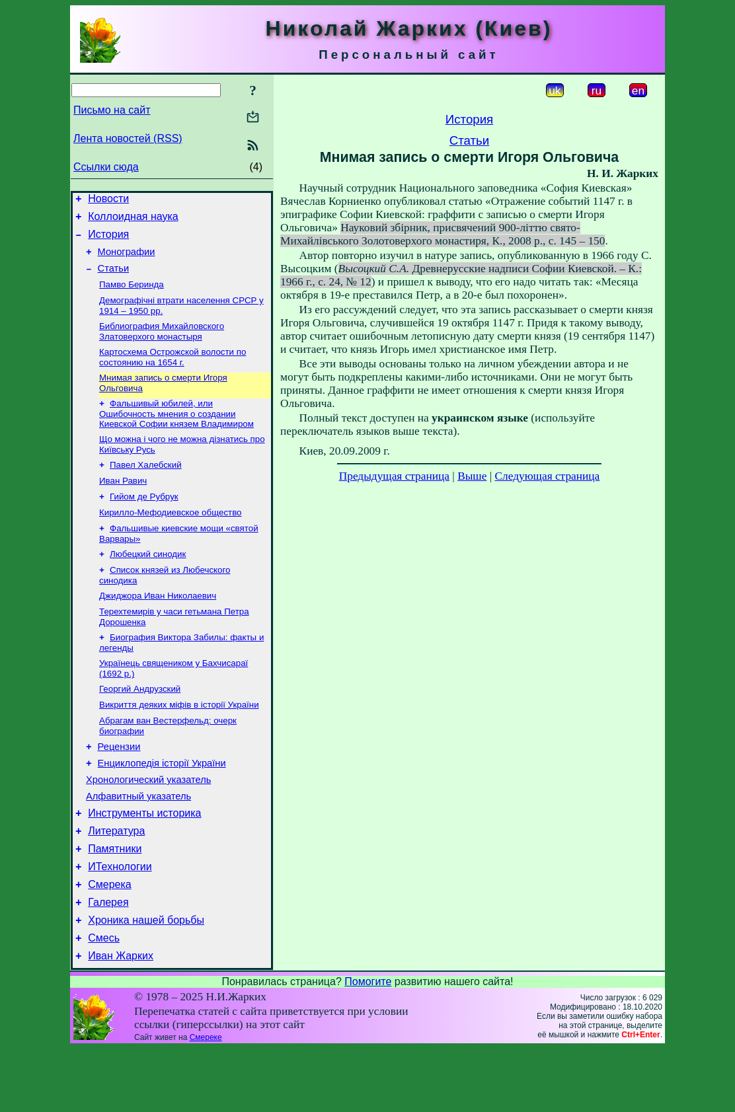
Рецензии (119, 786)
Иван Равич (123, 502)
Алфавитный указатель (138, 841)
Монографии (126, 259)
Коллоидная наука (133, 220)
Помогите (367, 1045)
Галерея (108, 959)
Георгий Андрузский (139, 724)
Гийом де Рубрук (144, 520)
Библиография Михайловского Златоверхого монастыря (161, 345)
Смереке (206, 1100)
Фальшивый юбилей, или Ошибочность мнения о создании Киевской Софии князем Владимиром (176, 431)
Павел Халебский (146, 485)
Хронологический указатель (148, 823)
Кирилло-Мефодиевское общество (170, 537)
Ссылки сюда (106, 166)
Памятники (114, 900)
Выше (471, 476)
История (108, 240)
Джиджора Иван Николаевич (157, 625)
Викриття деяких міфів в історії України (179, 741)
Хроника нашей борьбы (146, 979)
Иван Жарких (120, 1019)
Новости (108, 200)
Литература (116, 880)
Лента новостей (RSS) (127, 138)
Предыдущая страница (394, 476)
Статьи (114, 278)
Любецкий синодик (148, 581)
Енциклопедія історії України (162, 804)
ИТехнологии (119, 920)
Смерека (110, 939)
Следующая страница (547, 476)
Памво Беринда (131, 296)
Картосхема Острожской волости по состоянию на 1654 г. (172, 372)
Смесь (104, 999)
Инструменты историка (144, 860)
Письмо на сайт (111, 110)
